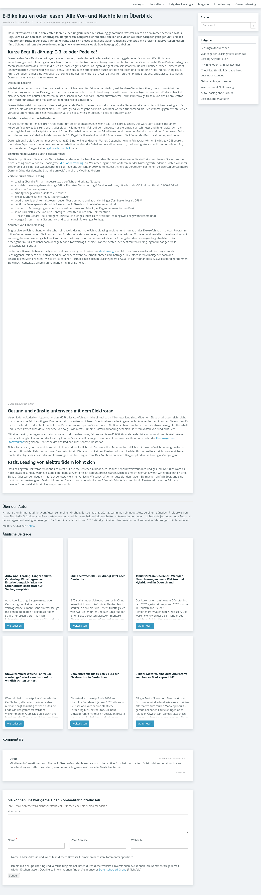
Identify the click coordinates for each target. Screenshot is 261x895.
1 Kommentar (90, 22)
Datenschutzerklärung (113, 869)
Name (12, 840)
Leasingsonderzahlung (215, 99)
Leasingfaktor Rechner (215, 48)
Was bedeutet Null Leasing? (218, 87)
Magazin (203, 4)
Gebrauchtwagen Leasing (216, 81)
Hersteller (156, 4)
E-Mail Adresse (80, 840)
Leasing (137, 4)
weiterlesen (14, 625)
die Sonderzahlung (71, 163)
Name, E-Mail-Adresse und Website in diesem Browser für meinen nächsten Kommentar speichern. (71, 857)
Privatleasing (222, 4)
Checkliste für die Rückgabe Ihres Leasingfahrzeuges (221, 73)
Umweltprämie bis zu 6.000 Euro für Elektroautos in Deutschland (94, 676)
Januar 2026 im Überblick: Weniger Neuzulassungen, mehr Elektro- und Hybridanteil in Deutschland (160, 579)
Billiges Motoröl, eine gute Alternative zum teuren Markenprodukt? (161, 676)
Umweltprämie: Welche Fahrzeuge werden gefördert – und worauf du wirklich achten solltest (28, 677)
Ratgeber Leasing (181, 4)
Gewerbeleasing (246, 4)
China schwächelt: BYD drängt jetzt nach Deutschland (97, 578)
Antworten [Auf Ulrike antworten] (180, 772)
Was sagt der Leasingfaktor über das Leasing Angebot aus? (223, 56)
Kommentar (16, 811)
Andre (25, 22)
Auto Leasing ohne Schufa (217, 93)
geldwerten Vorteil (58, 148)
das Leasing (106, 251)
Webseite (137, 840)
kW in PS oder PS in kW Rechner (220, 64)
